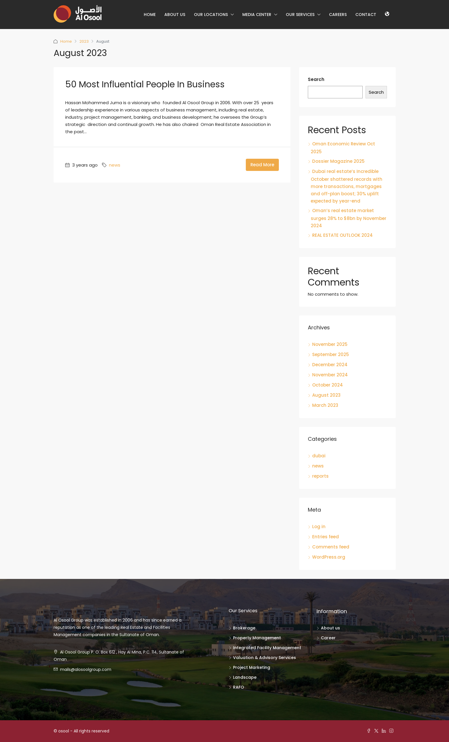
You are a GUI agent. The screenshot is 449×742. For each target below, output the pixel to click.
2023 (84, 41)
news (114, 165)
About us (174, 14)
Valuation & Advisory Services (264, 657)
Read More (262, 165)
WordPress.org (328, 557)
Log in (319, 526)
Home (150, 14)
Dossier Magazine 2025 (338, 161)
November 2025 (330, 344)
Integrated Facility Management (267, 648)
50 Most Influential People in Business (145, 84)
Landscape (245, 677)
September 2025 (330, 354)
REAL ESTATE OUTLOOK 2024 (342, 235)
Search (316, 79)
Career (328, 638)
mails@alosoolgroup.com (85, 669)
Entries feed (325, 537)
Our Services (300, 14)
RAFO (238, 687)
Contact (365, 14)
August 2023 (326, 395)
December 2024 (330, 365)
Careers (338, 14)
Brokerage (244, 628)
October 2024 (327, 385)
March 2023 (325, 405)
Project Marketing (251, 667)
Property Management (257, 638)
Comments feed (330, 547)
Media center (256, 14)
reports (320, 476)
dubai (319, 456)
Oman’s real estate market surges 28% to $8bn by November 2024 (348, 218)
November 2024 (330, 375)
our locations (211, 14)
